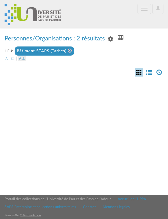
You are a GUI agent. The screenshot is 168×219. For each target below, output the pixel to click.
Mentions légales (116, 207)
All (22, 58)
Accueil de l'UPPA (132, 199)
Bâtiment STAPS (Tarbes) (44, 51)
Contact (89, 207)
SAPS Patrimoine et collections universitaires (40, 207)
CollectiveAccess (30, 215)
